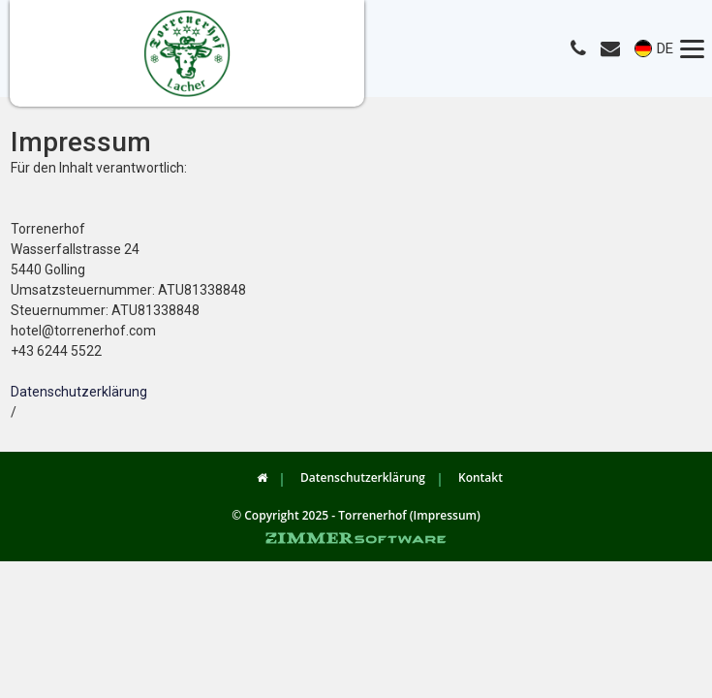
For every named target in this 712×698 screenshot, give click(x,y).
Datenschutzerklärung (79, 391)
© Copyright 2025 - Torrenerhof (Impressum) (356, 515)
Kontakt (480, 477)
